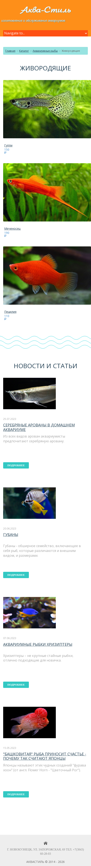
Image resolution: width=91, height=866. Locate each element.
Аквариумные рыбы (45, 51)
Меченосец (12, 228)
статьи (65, 365)
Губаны (10, 534)
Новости (29, 365)
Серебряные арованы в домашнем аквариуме (39, 427)
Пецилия (10, 312)
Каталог (24, 51)
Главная (10, 51)
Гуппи (8, 145)
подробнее (16, 465)
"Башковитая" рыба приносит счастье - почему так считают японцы (44, 756)
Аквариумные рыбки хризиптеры (37, 644)
